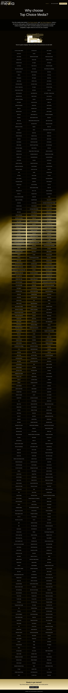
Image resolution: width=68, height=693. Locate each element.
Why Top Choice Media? (54, 3)
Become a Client (63, 3)
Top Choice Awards (33, 22)
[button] (47, 3)
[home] (7, 3)
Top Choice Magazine (45, 22)
